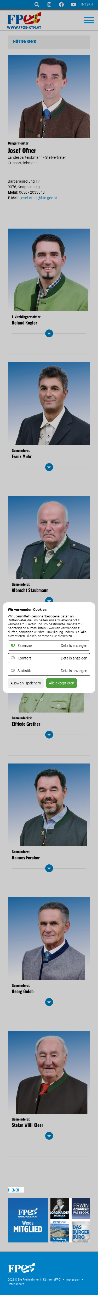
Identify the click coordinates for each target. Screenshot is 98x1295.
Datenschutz (16, 1284)
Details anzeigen (74, 658)
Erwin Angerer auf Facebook (80, 1209)
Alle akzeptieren (61, 683)
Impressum (73, 1279)
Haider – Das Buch (60, 1209)
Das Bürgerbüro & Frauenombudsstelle (80, 1231)
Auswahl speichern (25, 683)
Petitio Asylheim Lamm (60, 1231)
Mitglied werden (28, 1220)
